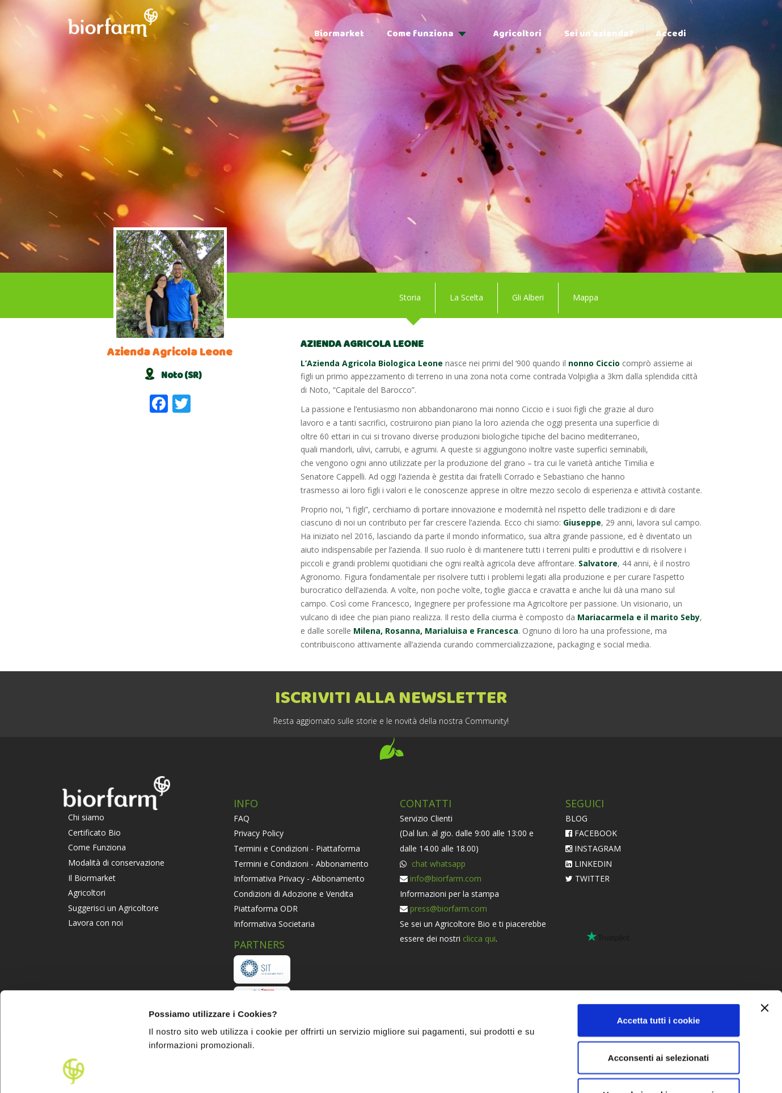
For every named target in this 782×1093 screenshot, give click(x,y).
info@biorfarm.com (445, 878)
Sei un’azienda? (598, 33)
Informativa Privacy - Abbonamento (299, 878)
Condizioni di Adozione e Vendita (293, 893)
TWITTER (587, 878)
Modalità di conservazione (116, 862)
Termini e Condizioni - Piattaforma (297, 848)
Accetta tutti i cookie (658, 927)
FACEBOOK (591, 833)
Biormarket (339, 33)
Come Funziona (97, 847)
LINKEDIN (588, 863)
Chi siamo (86, 817)
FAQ (242, 818)
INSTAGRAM (593, 848)
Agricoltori (517, 33)
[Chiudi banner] (764, 915)
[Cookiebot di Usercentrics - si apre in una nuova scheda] (73, 1070)
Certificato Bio (94, 832)
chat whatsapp (437, 863)
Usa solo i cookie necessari (658, 1001)
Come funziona (420, 33)
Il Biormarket (92, 877)
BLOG (576, 818)
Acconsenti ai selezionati (658, 964)
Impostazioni (175, 1070)
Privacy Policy (259, 833)
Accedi (671, 33)
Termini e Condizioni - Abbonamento (301, 863)
